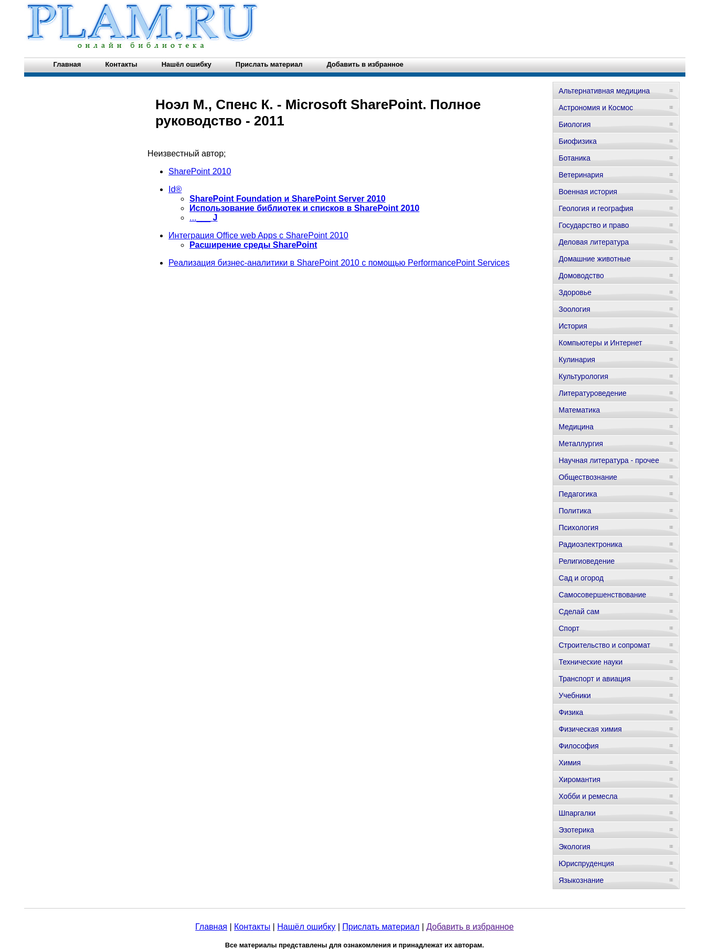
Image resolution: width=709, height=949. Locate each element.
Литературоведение (592, 393)
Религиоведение (586, 561)
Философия (578, 746)
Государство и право (593, 225)
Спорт (568, 628)
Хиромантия (579, 779)
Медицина (576, 427)
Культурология (583, 376)
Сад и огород (581, 578)
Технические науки (590, 662)
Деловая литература (593, 242)
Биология (574, 124)
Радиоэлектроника (590, 544)
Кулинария (576, 359)
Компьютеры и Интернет (600, 343)
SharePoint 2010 (199, 171)
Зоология (574, 309)
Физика (570, 712)
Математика (579, 410)
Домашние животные (594, 259)
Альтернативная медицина (604, 91)
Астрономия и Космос (595, 107)
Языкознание (581, 880)
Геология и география (595, 208)
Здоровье (574, 292)
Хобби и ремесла (587, 796)
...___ (203, 217)
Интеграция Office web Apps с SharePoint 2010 (258, 235)
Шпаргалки (577, 813)
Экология (574, 846)
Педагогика (577, 494)
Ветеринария (580, 175)
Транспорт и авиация (594, 678)
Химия (569, 762)
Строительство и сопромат (604, 645)
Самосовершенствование (602, 595)
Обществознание (587, 477)
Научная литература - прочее (608, 460)
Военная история (587, 191)
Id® (175, 189)
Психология (578, 527)
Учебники (574, 695)
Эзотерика (576, 830)
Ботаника (574, 158)
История (572, 326)
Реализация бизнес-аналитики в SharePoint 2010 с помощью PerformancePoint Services (339, 262)
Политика (574, 511)
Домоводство (581, 275)
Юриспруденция (586, 863)
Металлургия (580, 443)
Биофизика (577, 141)
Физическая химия (589, 729)
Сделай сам (578, 611)
